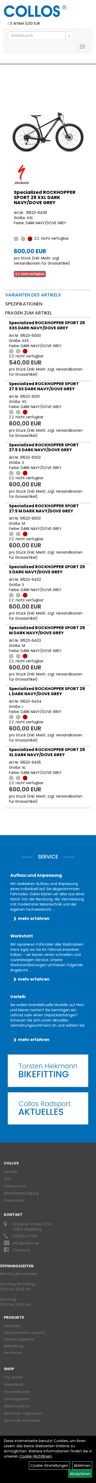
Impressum (14, 1200)
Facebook (21, 1250)
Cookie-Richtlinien (35, 1456)
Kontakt (11, 1171)
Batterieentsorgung (21, 1193)
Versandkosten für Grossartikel (41, 263)
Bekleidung (13, 1346)
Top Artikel (13, 1377)
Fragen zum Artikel (28, 313)
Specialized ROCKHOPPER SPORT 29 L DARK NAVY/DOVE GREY (47, 691)
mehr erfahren (33, 918)
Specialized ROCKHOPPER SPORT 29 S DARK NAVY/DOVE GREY (47, 569)
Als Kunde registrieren (23, 1413)
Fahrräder (12, 1325)
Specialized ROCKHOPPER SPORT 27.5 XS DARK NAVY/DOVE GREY (44, 386)
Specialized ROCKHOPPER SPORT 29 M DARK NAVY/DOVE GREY (47, 630)
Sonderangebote (19, 1339)
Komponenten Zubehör (25, 1332)
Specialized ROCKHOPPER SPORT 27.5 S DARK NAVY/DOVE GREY (44, 447)
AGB (7, 1178)
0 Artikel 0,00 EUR (24, 23)
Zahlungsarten (17, 1398)
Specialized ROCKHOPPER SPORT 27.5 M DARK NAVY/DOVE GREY (44, 508)
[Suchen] (69, 35)
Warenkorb (13, 1384)
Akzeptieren (80, 1473)
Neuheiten (13, 1352)
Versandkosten (17, 1391)
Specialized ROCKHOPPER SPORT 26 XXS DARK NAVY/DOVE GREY (47, 325)
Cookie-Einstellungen (49, 1465)
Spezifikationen (23, 304)
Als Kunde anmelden (22, 1420)
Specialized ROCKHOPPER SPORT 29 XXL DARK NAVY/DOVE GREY (45, 197)
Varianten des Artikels (33, 295)
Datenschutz (15, 1186)
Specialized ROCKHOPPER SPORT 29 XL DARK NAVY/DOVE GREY (47, 752)
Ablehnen (82, 1465)
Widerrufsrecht (17, 1406)
